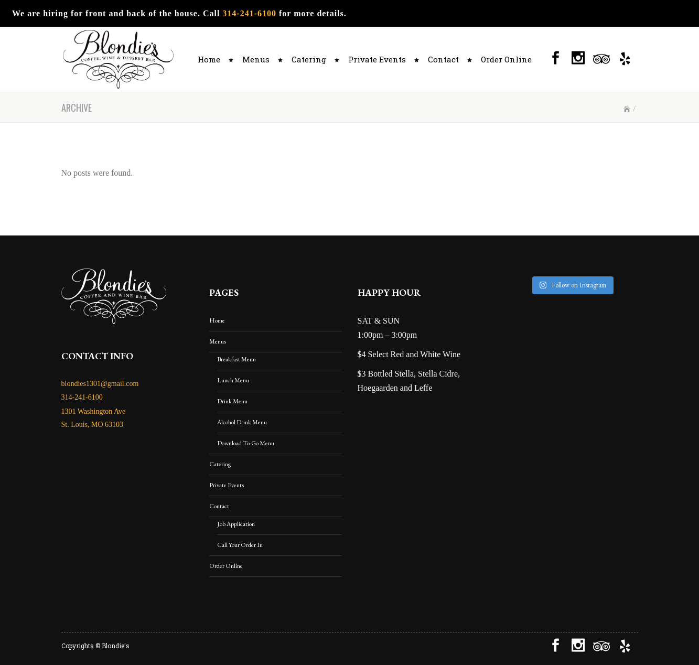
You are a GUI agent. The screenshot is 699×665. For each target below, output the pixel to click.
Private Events (226, 485)
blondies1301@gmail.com (100, 384)
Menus (217, 341)
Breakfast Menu (236, 359)
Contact (219, 506)
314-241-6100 (249, 13)
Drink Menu (232, 401)
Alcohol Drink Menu (242, 422)
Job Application (236, 524)
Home (217, 320)
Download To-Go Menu (245, 443)
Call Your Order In (240, 545)
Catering (220, 464)
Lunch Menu (233, 380)
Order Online (226, 566)
